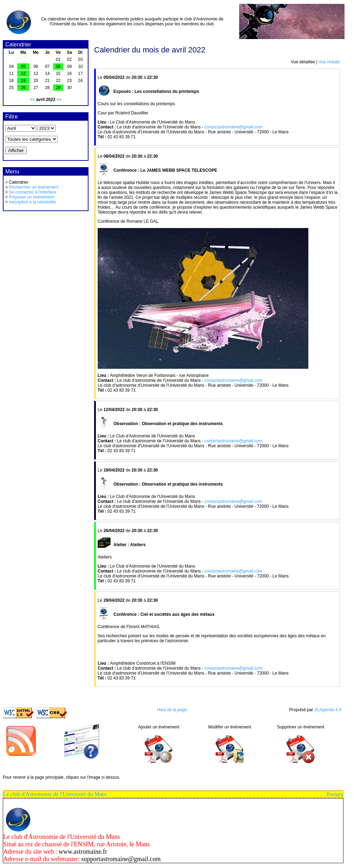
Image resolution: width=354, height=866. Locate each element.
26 (23, 87)
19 (23, 80)
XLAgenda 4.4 (327, 709)
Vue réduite (329, 61)
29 (58, 87)
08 (58, 66)
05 (23, 66)
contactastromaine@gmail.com (233, 127)
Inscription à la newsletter (32, 202)
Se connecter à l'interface (32, 192)
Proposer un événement (31, 197)
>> (59, 99)
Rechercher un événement (33, 187)
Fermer (335, 794)
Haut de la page (172, 709)
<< (32, 99)
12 (23, 73)
